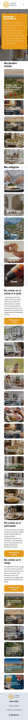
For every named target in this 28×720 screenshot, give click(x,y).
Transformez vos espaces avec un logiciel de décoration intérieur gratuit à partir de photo (13, 350)
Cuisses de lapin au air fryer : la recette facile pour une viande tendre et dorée (14, 514)
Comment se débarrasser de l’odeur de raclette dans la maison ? (13, 416)
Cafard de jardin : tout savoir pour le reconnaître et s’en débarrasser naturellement (13, 367)
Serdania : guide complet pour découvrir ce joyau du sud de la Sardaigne (14, 88)
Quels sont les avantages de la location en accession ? (13, 159)
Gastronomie (14, 187)
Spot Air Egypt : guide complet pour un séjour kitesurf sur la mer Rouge (14, 667)
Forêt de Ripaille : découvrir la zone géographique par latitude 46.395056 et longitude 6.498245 (14, 650)
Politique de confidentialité (14, 710)
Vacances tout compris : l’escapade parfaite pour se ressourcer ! (13, 684)
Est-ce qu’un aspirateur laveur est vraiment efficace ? (13, 385)
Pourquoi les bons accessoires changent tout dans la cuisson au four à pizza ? (13, 109)
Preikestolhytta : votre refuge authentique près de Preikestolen (13, 125)
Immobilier (14, 257)
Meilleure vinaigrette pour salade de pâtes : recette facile (14, 143)
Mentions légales (14, 706)
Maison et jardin (14, 210)
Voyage (14, 234)
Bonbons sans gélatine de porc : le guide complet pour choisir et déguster (14, 482)
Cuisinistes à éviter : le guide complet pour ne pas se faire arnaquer (13, 400)
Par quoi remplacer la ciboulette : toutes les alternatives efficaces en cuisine (14, 465)
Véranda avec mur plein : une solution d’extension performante (13, 335)
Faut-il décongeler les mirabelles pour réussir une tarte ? (13, 498)
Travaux (14, 281)
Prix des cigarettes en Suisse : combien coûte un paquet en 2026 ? (14, 635)
